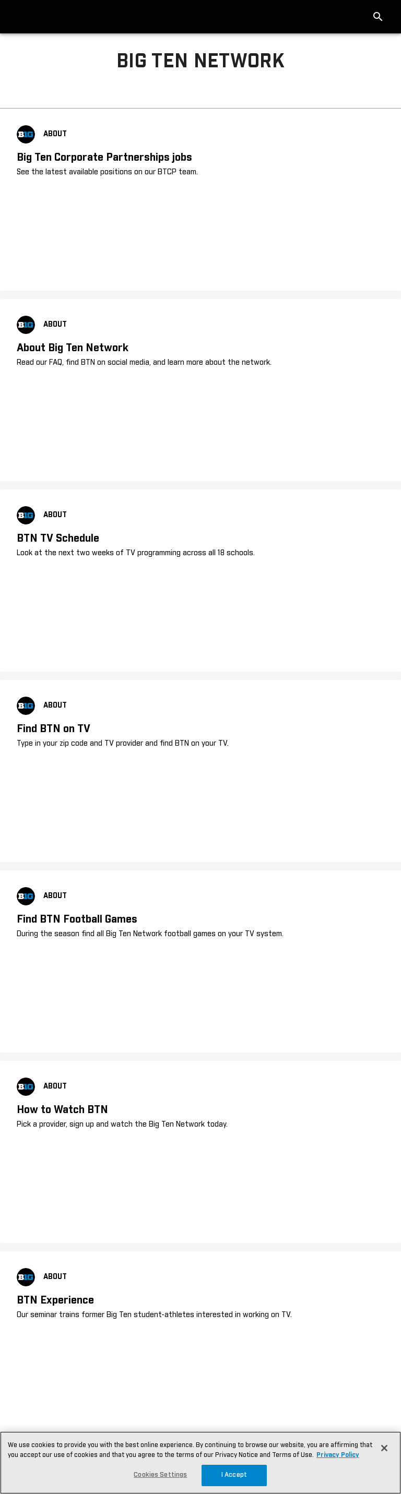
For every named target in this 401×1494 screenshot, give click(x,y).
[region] (200, 1462)
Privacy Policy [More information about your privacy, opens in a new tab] (337, 1455)
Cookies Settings (160, 1475)
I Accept (234, 1475)
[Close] (384, 1448)
